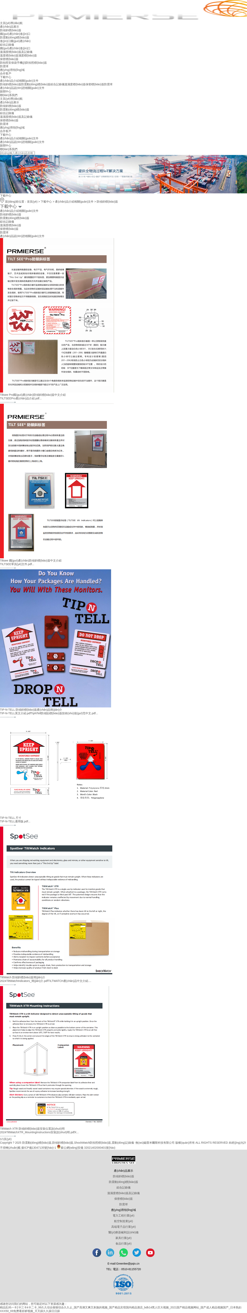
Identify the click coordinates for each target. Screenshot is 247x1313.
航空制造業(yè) (123, 1221)
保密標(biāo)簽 (9, 59)
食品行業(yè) (123, 1243)
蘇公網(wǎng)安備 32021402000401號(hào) (86, 1147)
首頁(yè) (32, 201)
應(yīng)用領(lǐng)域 (12, 69)
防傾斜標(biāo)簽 (10, 30)
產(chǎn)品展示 (9, 26)
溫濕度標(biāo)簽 (75, 84)
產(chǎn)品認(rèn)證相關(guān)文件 (22, 87)
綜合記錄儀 (7, 44)
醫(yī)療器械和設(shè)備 (123, 1232)
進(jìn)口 (25, 33)
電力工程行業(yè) (123, 1215)
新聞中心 (5, 91)
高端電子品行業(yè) (123, 1226)
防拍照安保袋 (8, 62)
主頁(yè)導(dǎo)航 (11, 23)
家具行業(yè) (123, 1238)
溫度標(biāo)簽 (9, 55)
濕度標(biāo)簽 (27, 55)
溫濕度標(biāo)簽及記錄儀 (16, 51)
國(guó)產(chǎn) (10, 33)
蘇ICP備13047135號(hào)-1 (38, 1147)
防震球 (4, 66)
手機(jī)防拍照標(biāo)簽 (32, 62)
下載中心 (5, 77)
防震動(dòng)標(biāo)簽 (14, 37)
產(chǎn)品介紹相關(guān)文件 (19, 80)
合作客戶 (5, 73)
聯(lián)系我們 (8, 95)
